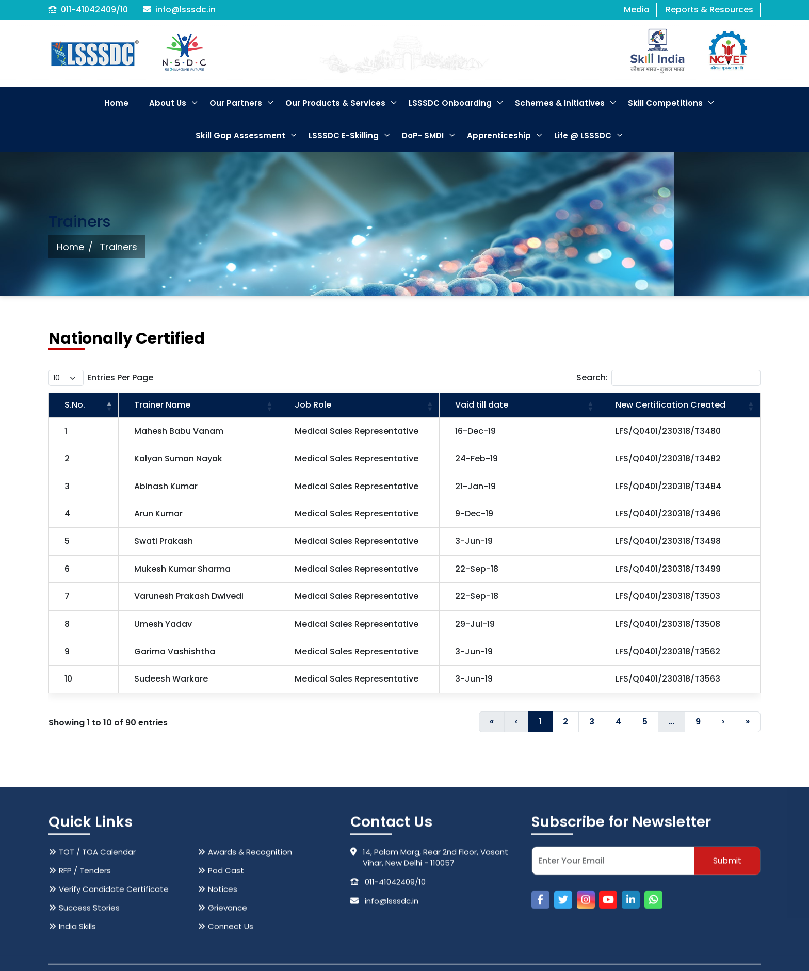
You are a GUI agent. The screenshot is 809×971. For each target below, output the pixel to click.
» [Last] (748, 721)
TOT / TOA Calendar (97, 936)
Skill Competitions (665, 103)
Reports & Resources (709, 9)
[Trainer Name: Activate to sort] (199, 405)
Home (116, 103)
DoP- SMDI (423, 135)
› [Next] (723, 721)
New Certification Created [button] (670, 405)
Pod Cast (226, 955)
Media (637, 9)
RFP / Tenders (85, 955)
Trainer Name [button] (162, 405)
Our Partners (235, 103)
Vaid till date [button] (481, 405)
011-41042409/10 (88, 9)
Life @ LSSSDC (582, 135)
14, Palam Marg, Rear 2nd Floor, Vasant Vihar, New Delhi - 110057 (429, 942)
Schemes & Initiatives (560, 103)
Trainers (118, 246)
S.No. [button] (74, 405)
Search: (592, 377)
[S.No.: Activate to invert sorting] (84, 405)
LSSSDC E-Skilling (344, 135)
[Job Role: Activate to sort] (359, 405)
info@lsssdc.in (179, 9)
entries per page (120, 377)
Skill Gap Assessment (240, 135)
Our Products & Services (335, 103)
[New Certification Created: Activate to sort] (680, 405)
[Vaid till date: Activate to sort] (520, 405)
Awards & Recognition (250, 936)
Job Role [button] (313, 405)
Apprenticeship (499, 135)
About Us (167, 103)
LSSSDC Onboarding (450, 103)
